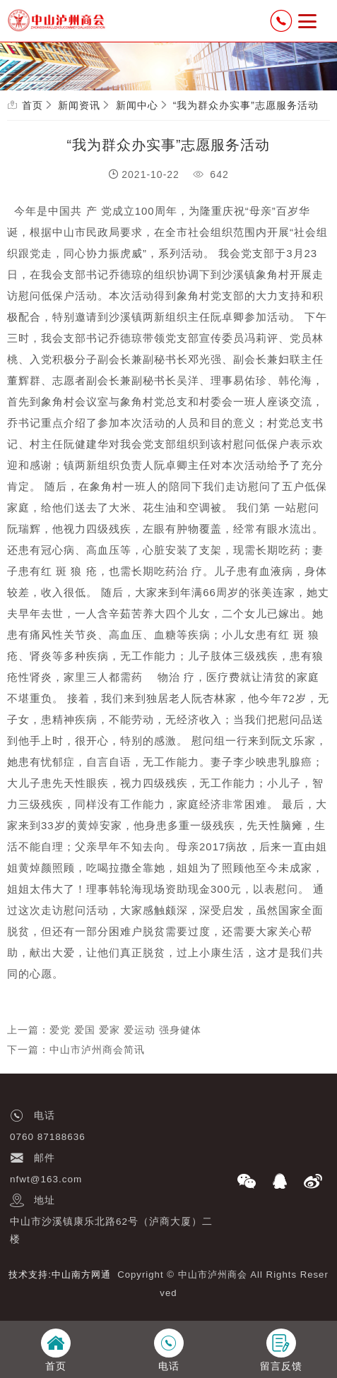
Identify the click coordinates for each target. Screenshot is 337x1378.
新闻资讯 (79, 105)
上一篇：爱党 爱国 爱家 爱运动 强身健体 (104, 1029)
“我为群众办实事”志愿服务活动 (246, 105)
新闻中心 (137, 105)
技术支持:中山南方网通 (59, 1274)
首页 (32, 105)
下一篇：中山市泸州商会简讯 (76, 1049)
